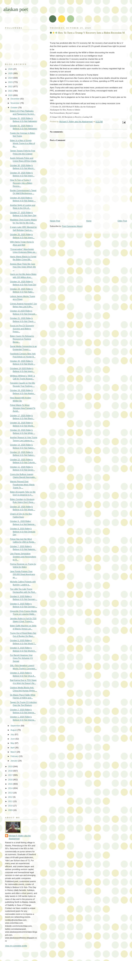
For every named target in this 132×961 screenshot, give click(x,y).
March (14, 752)
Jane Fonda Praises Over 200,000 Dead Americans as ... (22, 574)
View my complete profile (16, 946)
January (14, 761)
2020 (10, 95)
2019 (10, 766)
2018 (10, 771)
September (16, 726)
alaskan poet (15, 9)
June (13, 739)
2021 (10, 91)
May (13, 743)
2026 (10, 69)
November (15, 103)
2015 (10, 784)
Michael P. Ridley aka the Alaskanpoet (20, 837)
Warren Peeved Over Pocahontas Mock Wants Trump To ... (22, 484)
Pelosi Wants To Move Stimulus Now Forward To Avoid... (22, 408)
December (15, 99)
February (15, 756)
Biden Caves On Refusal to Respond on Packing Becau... (22, 339)
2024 (10, 78)
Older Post (122, 221)
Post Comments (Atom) (72, 226)
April (13, 748)
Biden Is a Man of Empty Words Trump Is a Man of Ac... (22, 143)
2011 (10, 801)
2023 (10, 82)
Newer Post (55, 221)
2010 (10, 806)
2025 (10, 73)
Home (88, 221)
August (14, 730)
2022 (10, 86)
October (14, 107)
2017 (10, 775)
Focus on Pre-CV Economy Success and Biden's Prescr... (22, 329)
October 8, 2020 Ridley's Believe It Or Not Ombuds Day (22, 532)
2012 (10, 797)
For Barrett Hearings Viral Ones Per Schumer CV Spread (21, 658)
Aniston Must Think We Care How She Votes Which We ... (23, 267)
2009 (10, 810)
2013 (10, 793)
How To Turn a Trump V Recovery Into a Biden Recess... (21, 183)
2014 (10, 788)
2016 (10, 780)
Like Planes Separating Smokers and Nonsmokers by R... (23, 557)
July (13, 734)
